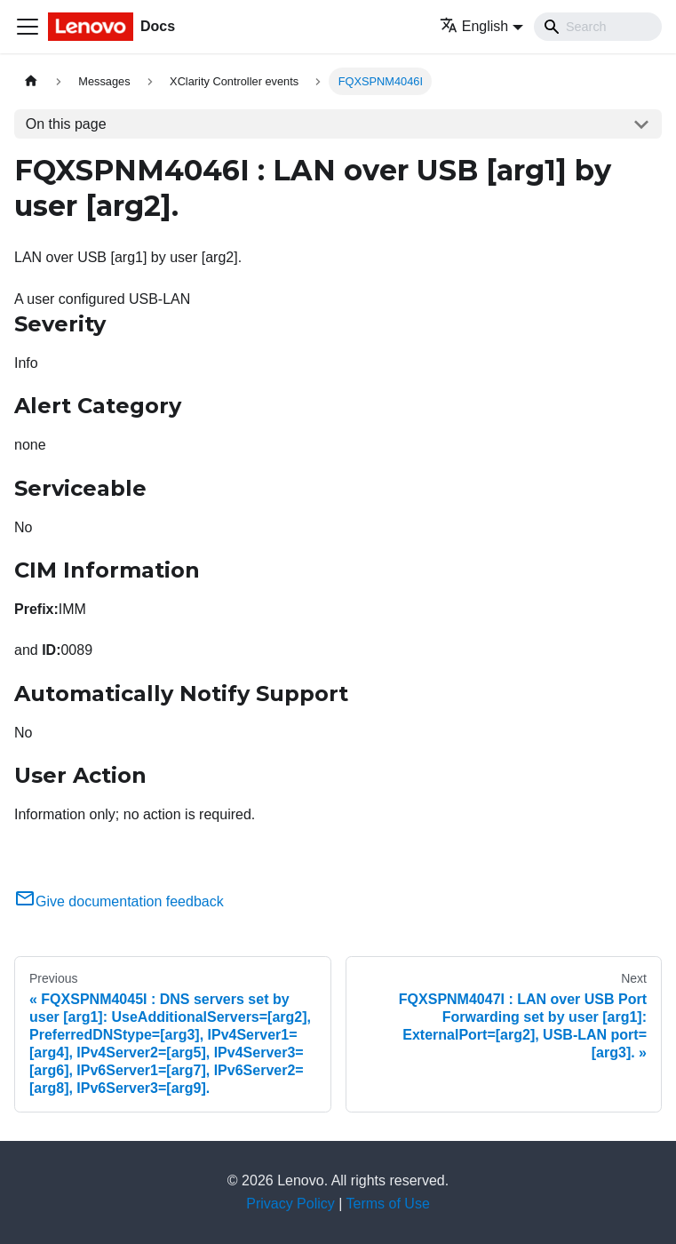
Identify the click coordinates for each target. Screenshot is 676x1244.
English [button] (474, 26)
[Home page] (31, 81)
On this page (66, 124)
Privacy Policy (290, 1203)
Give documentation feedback (119, 901)
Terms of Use (388, 1203)
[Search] (598, 26)
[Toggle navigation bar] (27, 26)
